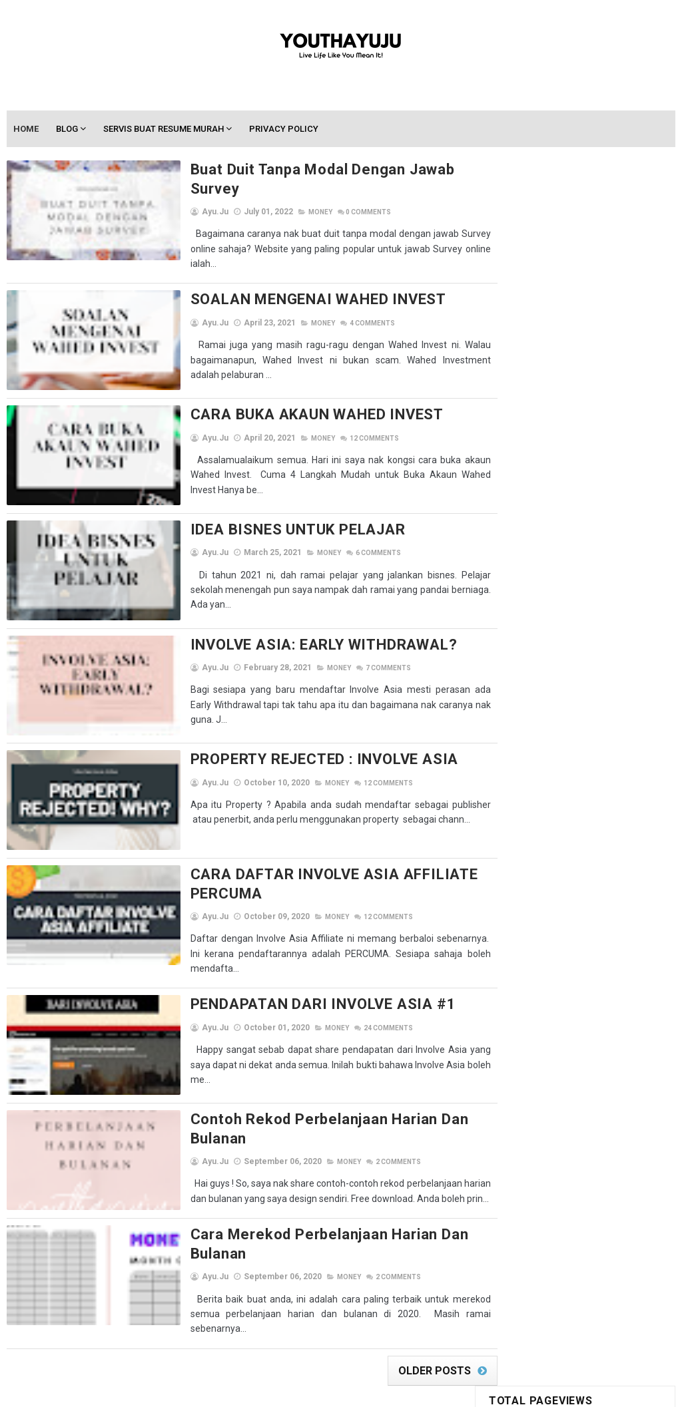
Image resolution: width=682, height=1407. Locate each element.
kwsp (506, 708)
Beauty (509, 614)
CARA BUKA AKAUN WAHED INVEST (276, 397)
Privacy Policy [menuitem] (284, 129)
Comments (327, 194)
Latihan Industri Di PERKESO (546, 497)
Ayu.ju (574, 903)
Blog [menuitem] (68, 129)
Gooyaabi (431, 1390)
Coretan (511, 638)
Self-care (632, 777)
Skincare (513, 824)
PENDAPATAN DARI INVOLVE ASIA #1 (283, 982)
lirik (595, 708)
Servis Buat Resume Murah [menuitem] (164, 129)
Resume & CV (519, 777)
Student (564, 824)
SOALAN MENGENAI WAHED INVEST (278, 284)
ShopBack (515, 801)
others (546, 754)
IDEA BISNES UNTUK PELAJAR (257, 511)
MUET (505, 754)
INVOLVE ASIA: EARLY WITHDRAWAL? (283, 625)
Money (280, 194)
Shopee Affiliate (584, 801)
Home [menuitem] (26, 129)
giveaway (563, 638)
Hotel (506, 684)
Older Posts (412, 1330)
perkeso (594, 754)
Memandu (514, 731)
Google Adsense (527, 661)
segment (578, 777)
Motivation (611, 731)
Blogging (558, 614)
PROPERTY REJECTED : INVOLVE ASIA (284, 739)
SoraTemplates (312, 1390)
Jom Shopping (596, 684)
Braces (607, 614)
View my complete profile (601, 951)
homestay (596, 661)
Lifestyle (551, 708)
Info (543, 684)
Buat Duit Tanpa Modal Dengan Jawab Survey (309, 170)
